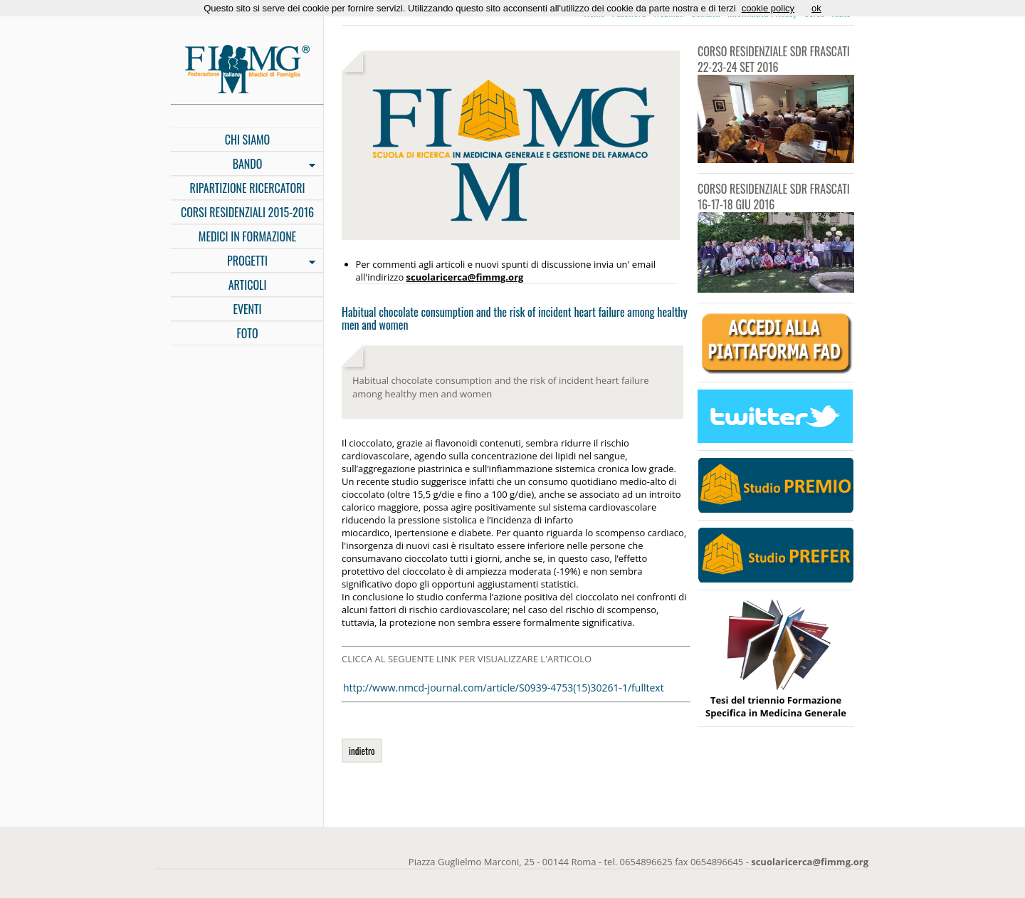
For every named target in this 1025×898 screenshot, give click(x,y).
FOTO (247, 333)
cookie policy (768, 8)
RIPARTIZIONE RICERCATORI (247, 188)
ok (816, 8)
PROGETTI (243, 262)
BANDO (243, 165)
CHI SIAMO (247, 139)
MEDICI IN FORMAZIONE (247, 236)
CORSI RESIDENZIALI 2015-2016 (247, 212)
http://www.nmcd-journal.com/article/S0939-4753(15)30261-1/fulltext (503, 687)
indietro (362, 750)
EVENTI (247, 309)
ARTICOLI (247, 284)
